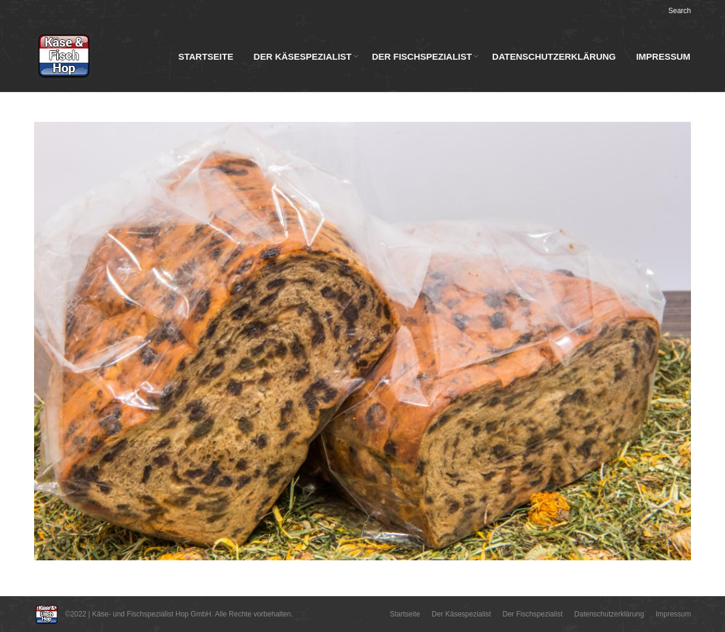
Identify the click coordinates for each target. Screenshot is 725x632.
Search (679, 11)
